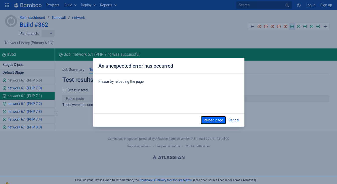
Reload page (213, 120)
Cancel (233, 120)
